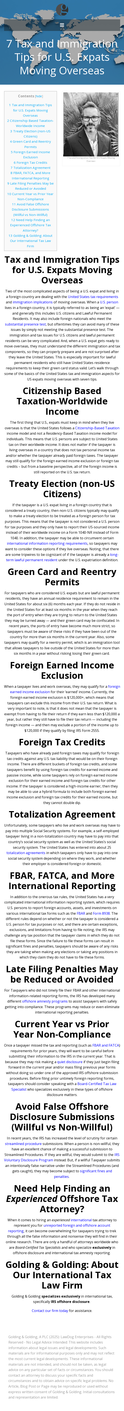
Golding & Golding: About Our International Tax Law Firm (30, 240)
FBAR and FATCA (105, 1045)
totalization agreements (25, 852)
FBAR (81, 913)
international (81, 1220)
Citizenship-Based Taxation (97, 428)
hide (39, 96)
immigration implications (33, 302)
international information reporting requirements (47, 543)
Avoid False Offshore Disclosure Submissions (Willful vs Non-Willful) (30, 209)
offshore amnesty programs (45, 1001)
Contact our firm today (50, 1310)
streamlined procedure (23, 1143)
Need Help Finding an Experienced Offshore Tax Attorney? (30, 225)
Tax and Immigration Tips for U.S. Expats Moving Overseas (30, 110)
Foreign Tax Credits (30, 162)
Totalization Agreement (31, 167)
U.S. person (109, 302)
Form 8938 (101, 913)
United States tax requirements (93, 296)
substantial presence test (25, 324)
